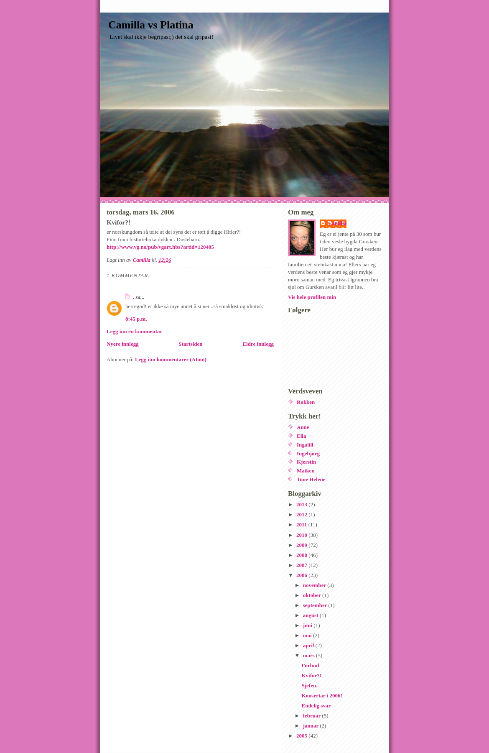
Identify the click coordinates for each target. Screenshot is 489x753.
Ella (301, 436)
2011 (302, 524)
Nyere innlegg (123, 344)
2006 (302, 575)
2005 (302, 736)
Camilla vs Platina (151, 25)
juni (308, 625)
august (311, 615)
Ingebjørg (308, 453)
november (315, 585)
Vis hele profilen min (312, 297)
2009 (302, 545)
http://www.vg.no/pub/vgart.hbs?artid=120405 (160, 247)
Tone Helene (311, 479)
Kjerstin (306, 462)
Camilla (337, 223)
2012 (302, 514)
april (309, 645)
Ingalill (305, 445)
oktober (312, 595)
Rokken (306, 402)
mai (308, 635)
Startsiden (191, 344)
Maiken (306, 470)
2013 (302, 504)
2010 (302, 535)
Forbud (310, 665)
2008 (302, 555)
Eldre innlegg (258, 344)
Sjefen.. (309, 685)
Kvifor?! (311, 675)
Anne (303, 427)
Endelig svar (316, 705)
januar (311, 725)
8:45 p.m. (136, 319)
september (316, 605)
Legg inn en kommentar (134, 331)
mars (309, 655)
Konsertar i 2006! (321, 695)
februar (312, 715)
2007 (302, 565)
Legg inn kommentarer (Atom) (170, 359)
